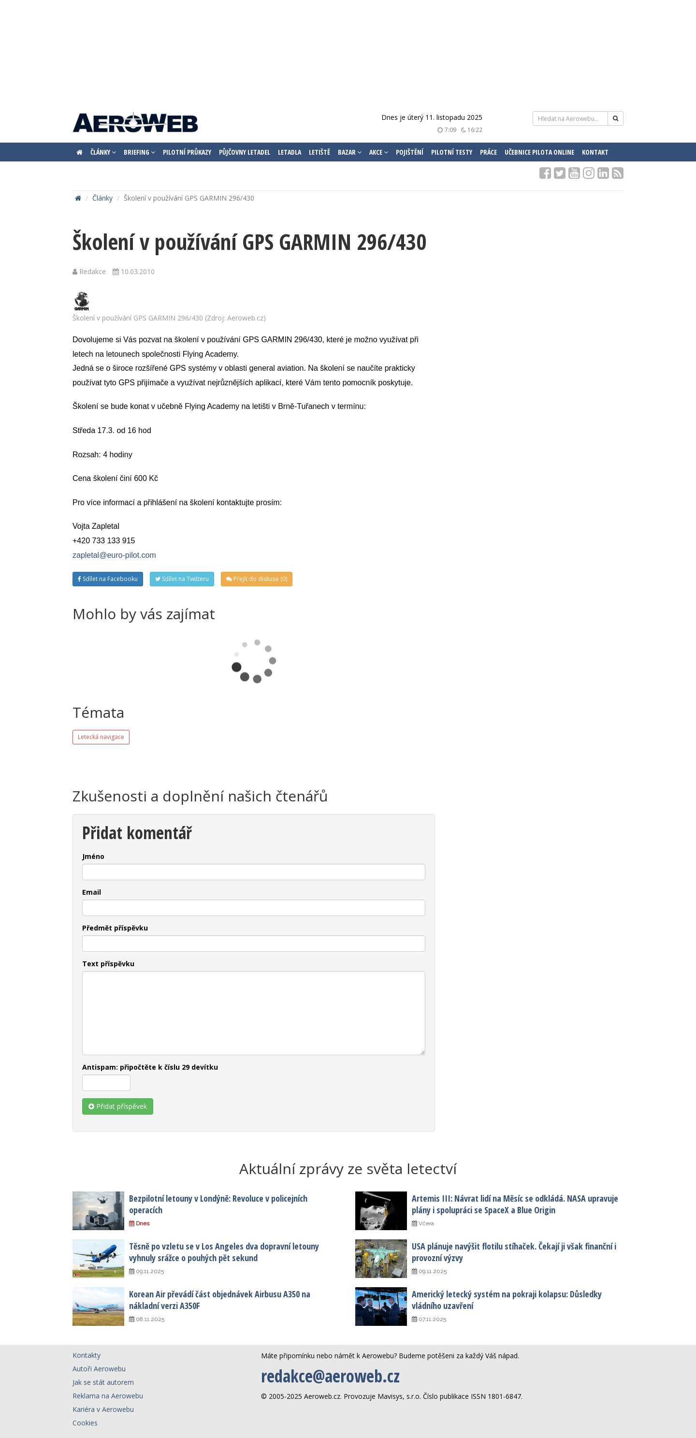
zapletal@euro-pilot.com (114, 555)
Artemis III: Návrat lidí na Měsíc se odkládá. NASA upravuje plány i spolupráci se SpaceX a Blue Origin (515, 1204)
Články (102, 198)
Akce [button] (378, 152)
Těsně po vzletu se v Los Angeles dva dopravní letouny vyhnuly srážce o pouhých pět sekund (224, 1252)
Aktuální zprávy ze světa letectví (348, 1168)
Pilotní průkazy (187, 152)
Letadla (289, 152)
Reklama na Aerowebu (107, 1395)
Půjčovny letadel (244, 152)
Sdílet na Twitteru (182, 579)
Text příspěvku (108, 963)
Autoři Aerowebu (99, 1368)
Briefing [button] (139, 152)
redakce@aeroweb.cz (330, 1376)
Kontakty (86, 1355)
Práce (488, 152)
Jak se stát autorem (103, 1382)
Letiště (319, 152)
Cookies (85, 1422)
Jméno (93, 856)
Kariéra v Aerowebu (103, 1409)
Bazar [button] (350, 152)
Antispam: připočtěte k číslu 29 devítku (150, 1067)
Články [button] (103, 152)
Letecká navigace (101, 737)
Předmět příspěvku (115, 927)
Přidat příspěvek (117, 1106)
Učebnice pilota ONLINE (539, 152)
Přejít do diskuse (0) (256, 579)
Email (91, 892)
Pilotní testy (451, 152)
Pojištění (409, 152)
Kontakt (595, 152)
